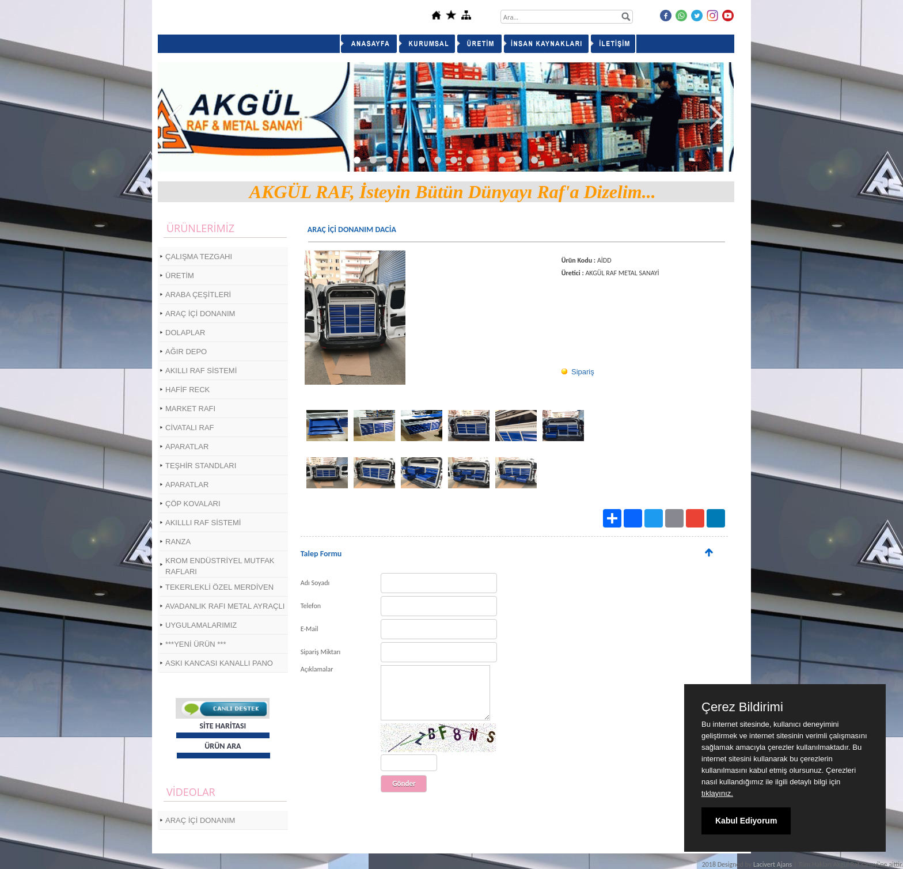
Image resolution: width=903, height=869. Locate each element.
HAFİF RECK (187, 389)
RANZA (178, 541)
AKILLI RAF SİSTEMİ (201, 370)
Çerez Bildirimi (742, 707)
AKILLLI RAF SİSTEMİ (203, 522)
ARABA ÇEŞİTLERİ (198, 294)
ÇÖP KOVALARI (193, 503)
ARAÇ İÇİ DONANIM (200, 313)
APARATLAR (186, 446)
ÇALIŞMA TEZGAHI (198, 256)
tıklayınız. (717, 793)
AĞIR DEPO (186, 351)
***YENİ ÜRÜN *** (195, 644)
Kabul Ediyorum (746, 820)
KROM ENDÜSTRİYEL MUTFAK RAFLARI (219, 565)
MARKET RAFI (190, 408)
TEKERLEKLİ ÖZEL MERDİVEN (219, 587)
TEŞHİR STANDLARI (200, 465)
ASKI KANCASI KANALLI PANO (219, 663)
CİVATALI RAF (189, 427)
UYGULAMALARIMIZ (201, 625)
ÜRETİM (179, 275)
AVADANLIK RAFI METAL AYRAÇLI (224, 606)
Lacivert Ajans (772, 864)
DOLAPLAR (185, 332)
